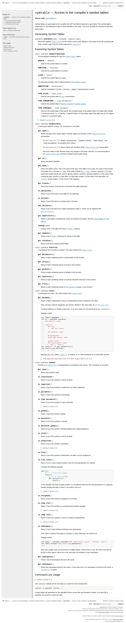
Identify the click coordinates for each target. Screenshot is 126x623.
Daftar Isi (6, 14)
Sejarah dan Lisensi (103, 612)
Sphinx (118, 621)
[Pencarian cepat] (109, 6)
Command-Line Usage (12, 24)
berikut (111, 3)
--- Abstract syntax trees (12, 30)
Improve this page (9, 47)
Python (7, 3)
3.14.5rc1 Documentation (20, 3)
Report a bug (7, 46)
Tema (95, 6)
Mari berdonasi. (119, 616)
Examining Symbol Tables (13, 22)
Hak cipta (102, 607)
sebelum (105, 3)
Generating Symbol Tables (13, 20)
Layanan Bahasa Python (54, 3)
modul (117, 3)
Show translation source (11, 51)
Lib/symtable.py (50, 18)
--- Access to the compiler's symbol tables (79, 3)
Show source (7, 49)
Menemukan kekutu (118, 619)
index (121, 3)
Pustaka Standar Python (37, 3)
